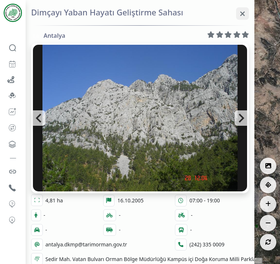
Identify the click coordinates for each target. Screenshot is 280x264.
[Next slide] (241, 118)
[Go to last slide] (39, 118)
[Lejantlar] (268, 166)
